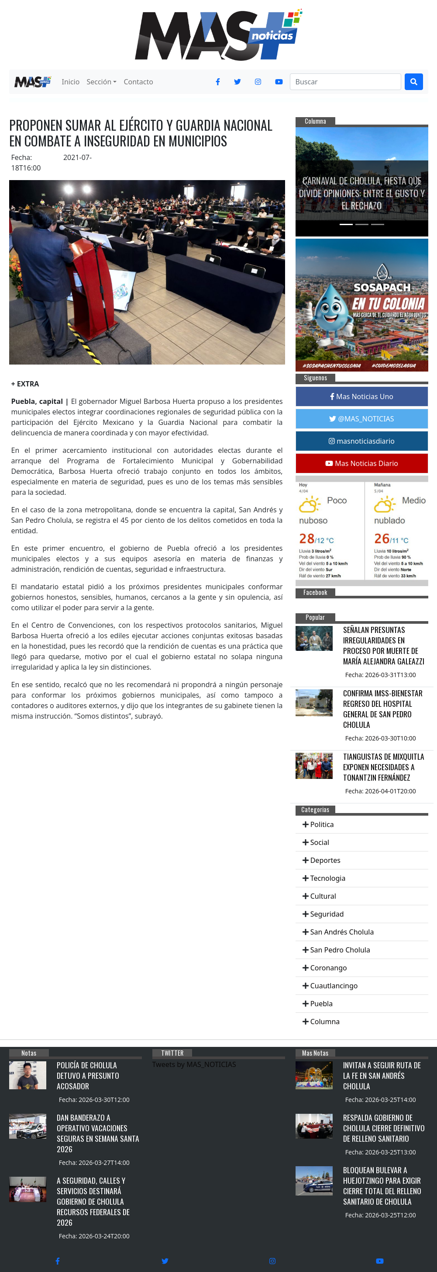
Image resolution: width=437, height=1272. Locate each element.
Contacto (138, 82)
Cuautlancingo (334, 985)
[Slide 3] (377, 224)
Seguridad (327, 914)
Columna (325, 1021)
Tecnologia (328, 878)
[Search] (345, 81)
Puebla (321, 1003)
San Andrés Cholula (342, 932)
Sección (98, 82)
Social (319, 842)
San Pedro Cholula (340, 950)
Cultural (323, 896)
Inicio (71, 82)
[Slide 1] (346, 224)
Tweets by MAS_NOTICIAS (194, 1064)
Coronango (328, 968)
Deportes (325, 860)
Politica (322, 824)
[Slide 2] (361, 224)
